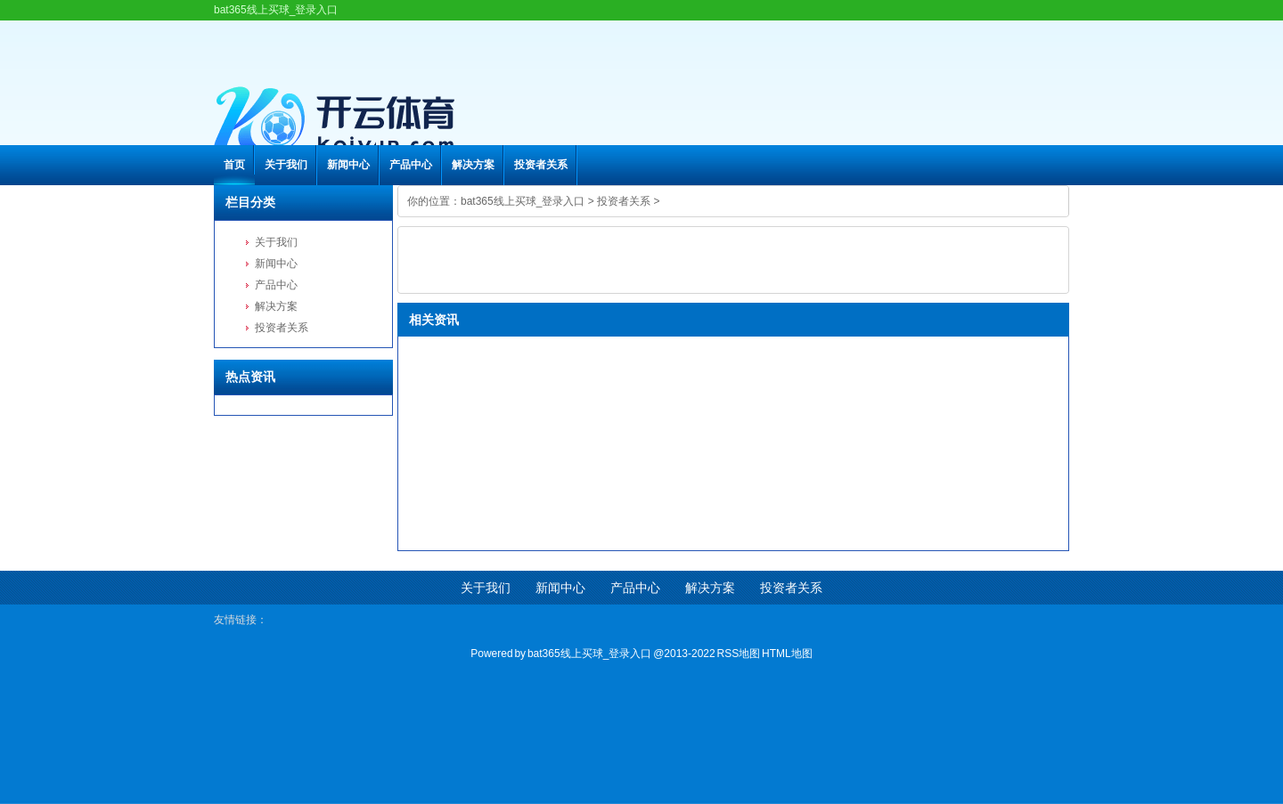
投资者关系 (541, 164)
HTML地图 (787, 653)
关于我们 (286, 164)
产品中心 (410, 164)
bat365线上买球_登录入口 (522, 201)
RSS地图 (739, 653)
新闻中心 (348, 164)
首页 (234, 164)
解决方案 (473, 164)
